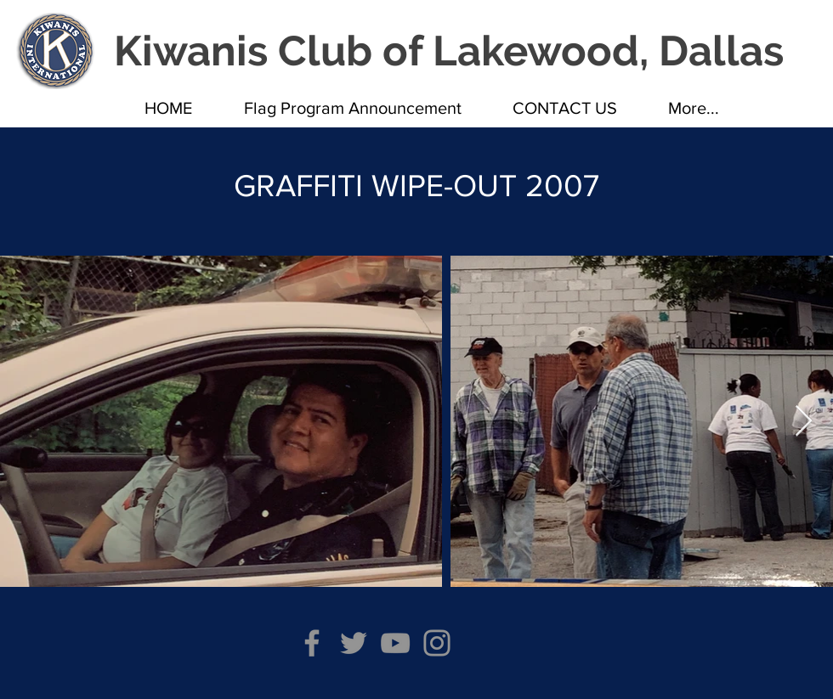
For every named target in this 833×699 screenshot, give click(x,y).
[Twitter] (353, 643)
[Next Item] (803, 421)
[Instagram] (437, 643)
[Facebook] (312, 643)
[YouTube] (395, 643)
